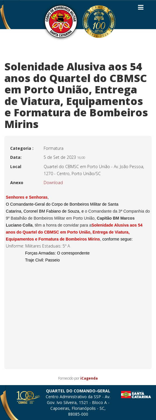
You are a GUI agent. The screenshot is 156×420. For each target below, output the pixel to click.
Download (53, 182)
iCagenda (89, 378)
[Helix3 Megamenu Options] (140, 8)
